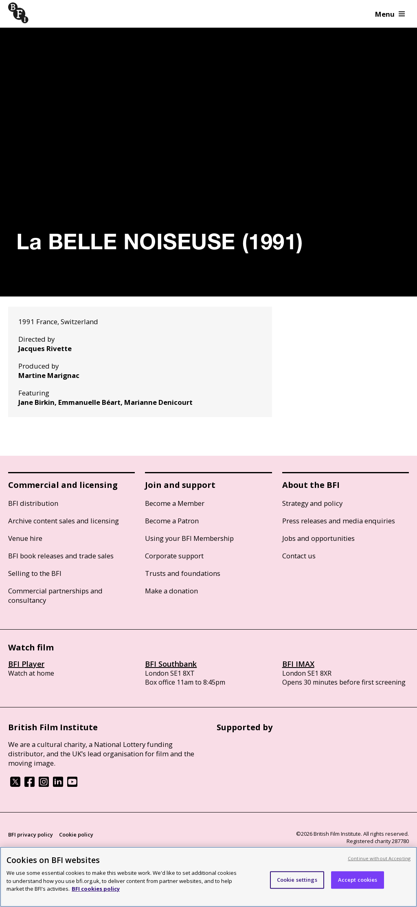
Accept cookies (357, 879)
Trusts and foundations (182, 573)
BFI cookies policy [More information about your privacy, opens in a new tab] (96, 888)
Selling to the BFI (34, 573)
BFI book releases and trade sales (61, 555)
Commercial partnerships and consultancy (55, 595)
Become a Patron (172, 520)
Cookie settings (297, 879)
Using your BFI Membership (189, 538)
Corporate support (174, 555)
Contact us (299, 555)
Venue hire (25, 538)
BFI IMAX (298, 664)
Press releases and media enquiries (338, 520)
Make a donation (171, 590)
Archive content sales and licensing (63, 520)
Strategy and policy (312, 503)
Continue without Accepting (379, 858)
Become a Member (174, 503)
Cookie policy (76, 834)
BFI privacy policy (30, 834)
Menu (390, 14)
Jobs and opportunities (318, 538)
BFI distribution (33, 503)
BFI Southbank (171, 664)
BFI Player (26, 664)
